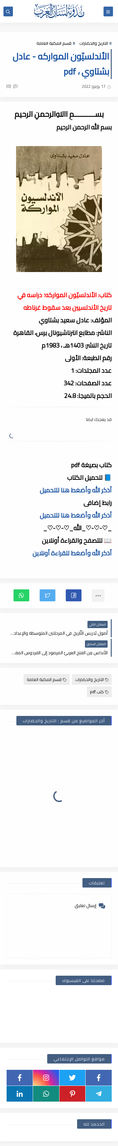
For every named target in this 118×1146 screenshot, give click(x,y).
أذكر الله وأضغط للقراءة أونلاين (72, 553)
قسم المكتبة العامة (54, 43)
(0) (12, 86)
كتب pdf (99, 691)
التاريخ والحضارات (93, 43)
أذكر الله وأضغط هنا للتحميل (76, 490)
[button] (73, 595)
